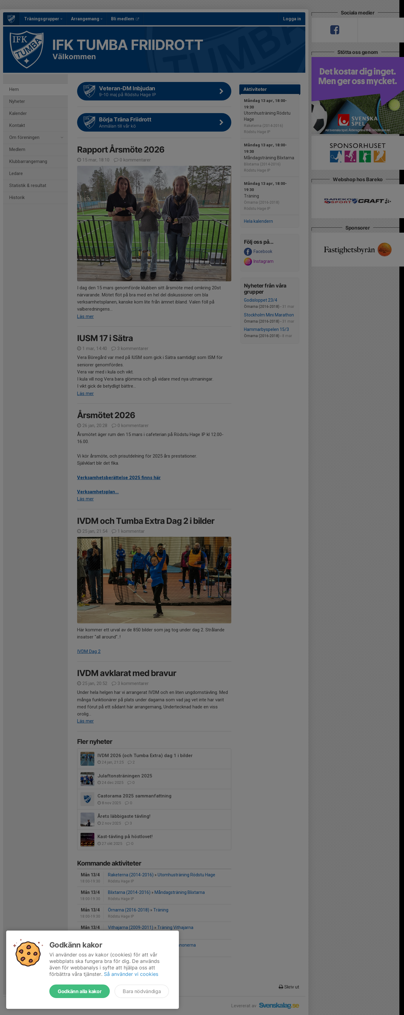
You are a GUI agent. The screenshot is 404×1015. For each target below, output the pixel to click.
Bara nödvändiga (142, 991)
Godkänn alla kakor (79, 991)
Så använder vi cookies (131, 974)
